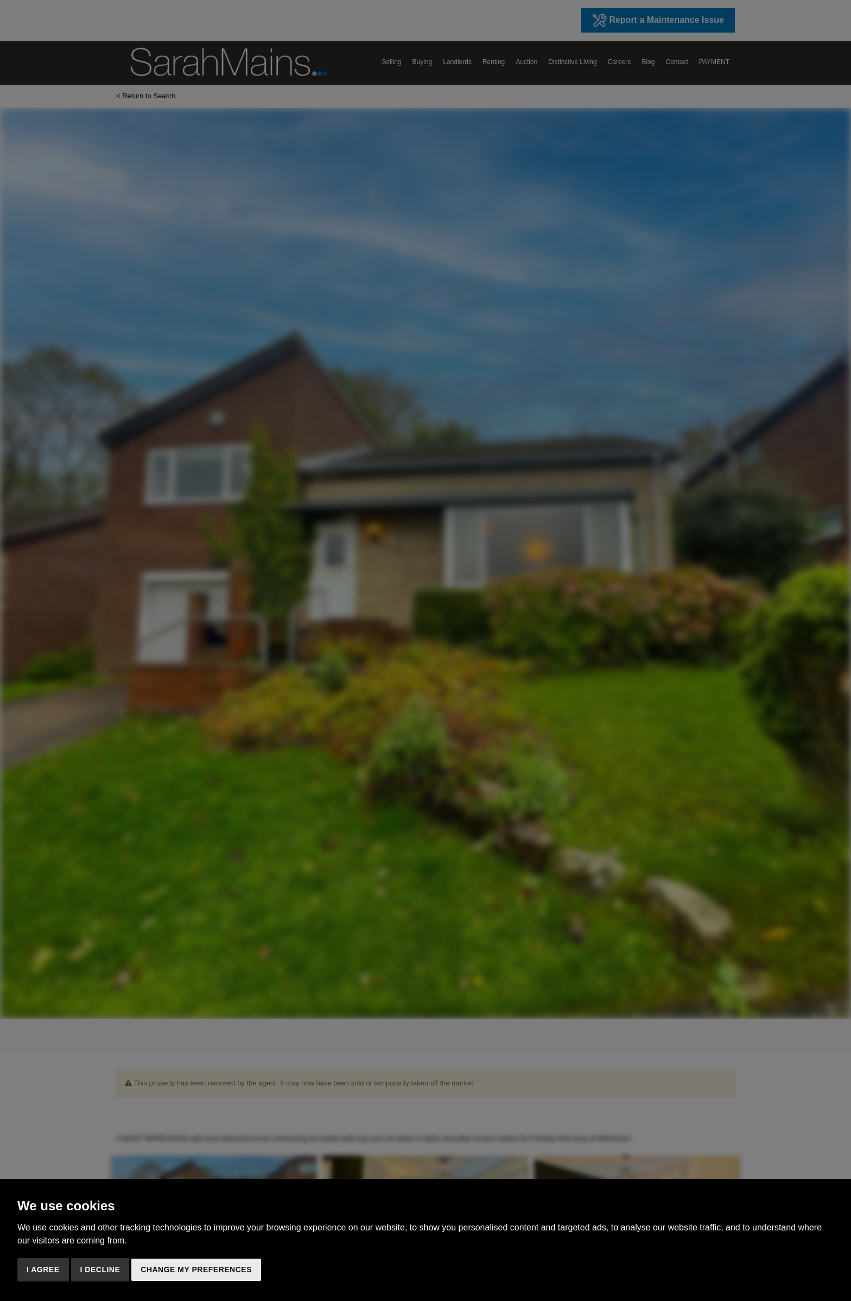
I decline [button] (100, 1269)
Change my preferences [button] (196, 1269)
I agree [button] (43, 1269)
